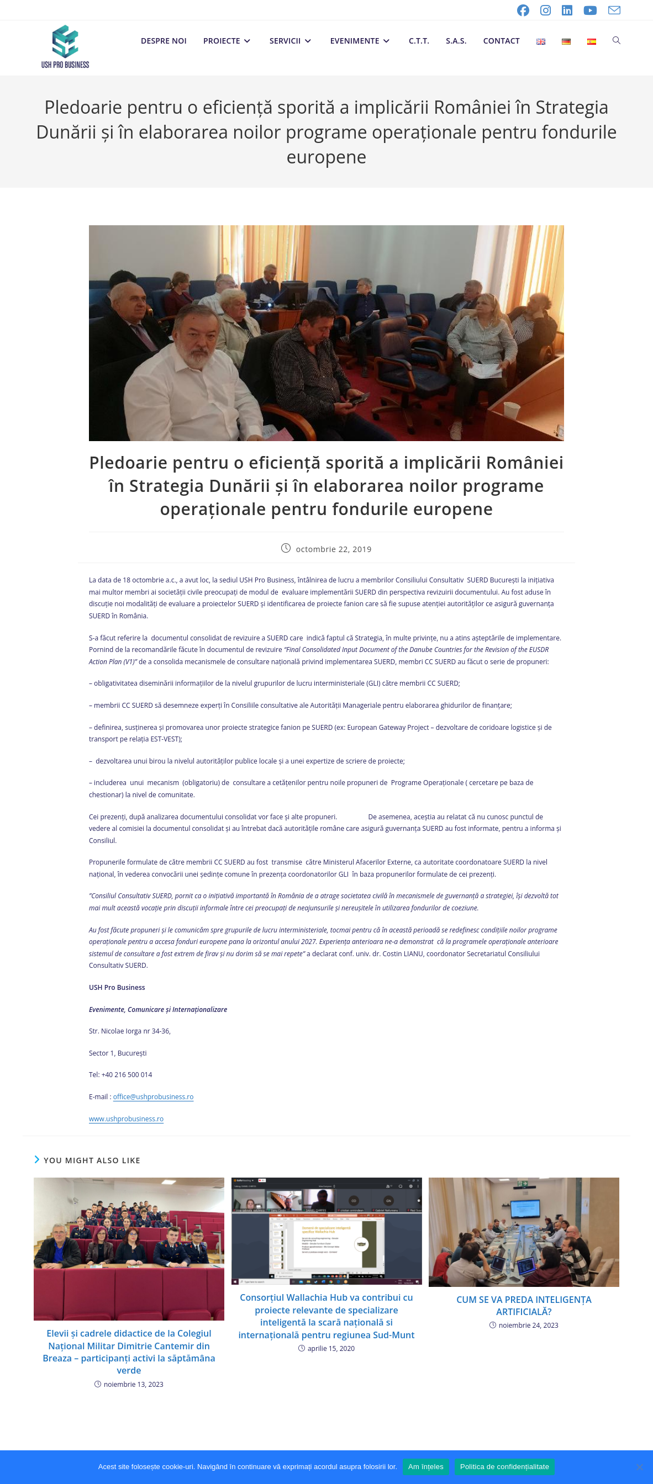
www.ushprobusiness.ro (126, 1118)
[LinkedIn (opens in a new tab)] (567, 10)
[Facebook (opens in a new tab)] (523, 10)
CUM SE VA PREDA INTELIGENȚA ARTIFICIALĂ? (524, 1306)
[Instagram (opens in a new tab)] (545, 10)
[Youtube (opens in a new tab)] (590, 10)
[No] (639, 1466)
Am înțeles (426, 1466)
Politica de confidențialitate (504, 1466)
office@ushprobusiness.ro (153, 1096)
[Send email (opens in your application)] (611, 10)
